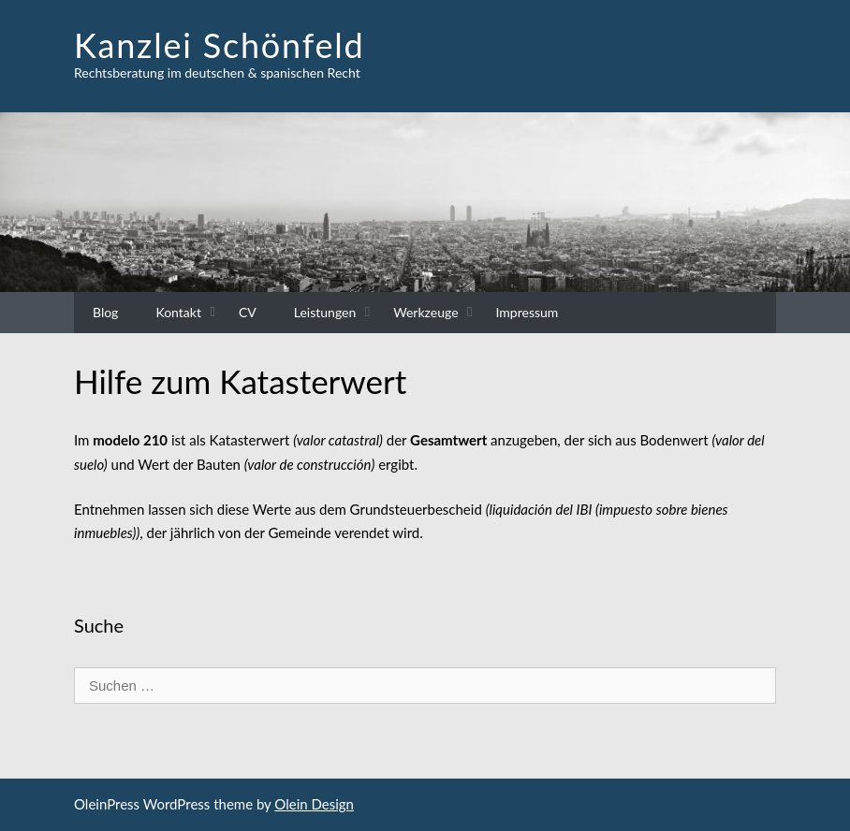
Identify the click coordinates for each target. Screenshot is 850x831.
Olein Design (314, 803)
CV (247, 312)
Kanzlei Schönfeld (219, 45)
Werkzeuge (425, 312)
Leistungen (325, 312)
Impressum (527, 312)
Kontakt (178, 312)
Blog (105, 312)
